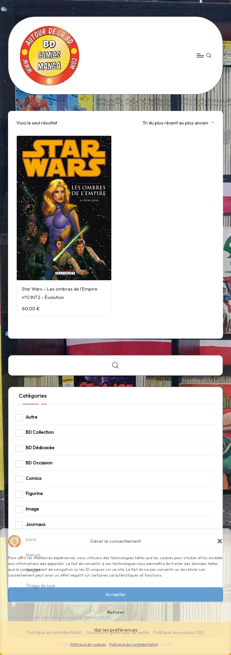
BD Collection (40, 432)
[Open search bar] (115, 365)
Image (32, 509)
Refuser (116, 612)
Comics (34, 478)
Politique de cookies (88, 644)
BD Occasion (39, 463)
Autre (31, 417)
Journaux (35, 524)
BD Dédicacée (40, 448)
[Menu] (200, 55)
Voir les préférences (116, 630)
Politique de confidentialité (133, 644)
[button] (220, 541)
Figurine (34, 493)
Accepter (116, 594)
